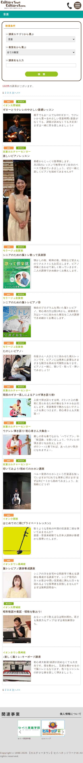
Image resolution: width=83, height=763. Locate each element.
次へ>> (16, 92)
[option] (30, 735)
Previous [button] (20, 731)
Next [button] (62, 731)
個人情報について (70, 713)
